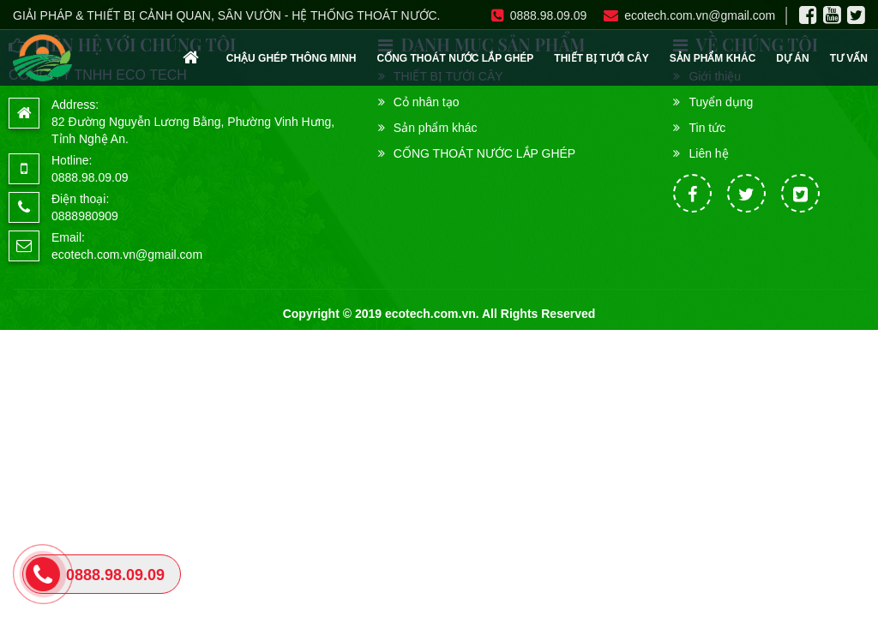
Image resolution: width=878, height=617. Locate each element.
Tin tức (707, 128)
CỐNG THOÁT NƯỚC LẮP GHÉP (455, 58)
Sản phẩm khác (713, 58)
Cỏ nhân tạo (427, 102)
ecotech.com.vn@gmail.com (689, 15)
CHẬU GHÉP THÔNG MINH (291, 58)
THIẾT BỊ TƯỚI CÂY (601, 58)
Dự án (792, 58)
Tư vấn (849, 58)
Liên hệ (708, 153)
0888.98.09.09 (539, 15)
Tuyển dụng (721, 102)
